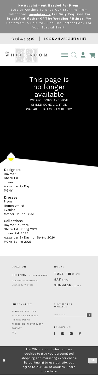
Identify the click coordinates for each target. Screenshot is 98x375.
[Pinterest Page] (84, 334)
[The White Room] (26, 55)
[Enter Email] (72, 314)
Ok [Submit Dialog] (92, 360)
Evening (9, 210)
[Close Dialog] (4, 360)
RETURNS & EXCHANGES (25, 316)
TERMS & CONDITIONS (24, 312)
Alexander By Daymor (20, 186)
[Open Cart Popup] (92, 55)
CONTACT (17, 328)
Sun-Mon (62, 285)
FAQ (14, 332)
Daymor (10, 174)
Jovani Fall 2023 (16, 233)
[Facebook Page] (55, 334)
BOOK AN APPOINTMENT (65, 38)
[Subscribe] (89, 315)
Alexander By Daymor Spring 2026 (29, 237)
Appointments (39, 14)
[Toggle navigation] (64, 55)
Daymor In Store (16, 225)
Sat (57, 279)
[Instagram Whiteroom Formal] (64, 334)
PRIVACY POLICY (21, 320)
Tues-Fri (62, 274)
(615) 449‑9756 (40, 276)
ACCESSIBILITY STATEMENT (27, 324)
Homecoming (14, 205)
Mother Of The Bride (19, 214)
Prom (8, 201)
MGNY (8, 190)
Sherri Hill (11, 178)
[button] (73, 55)
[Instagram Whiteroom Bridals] (74, 334)
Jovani (9, 182)
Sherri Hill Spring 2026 (21, 229)
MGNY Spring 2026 (18, 241)
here (53, 371)
